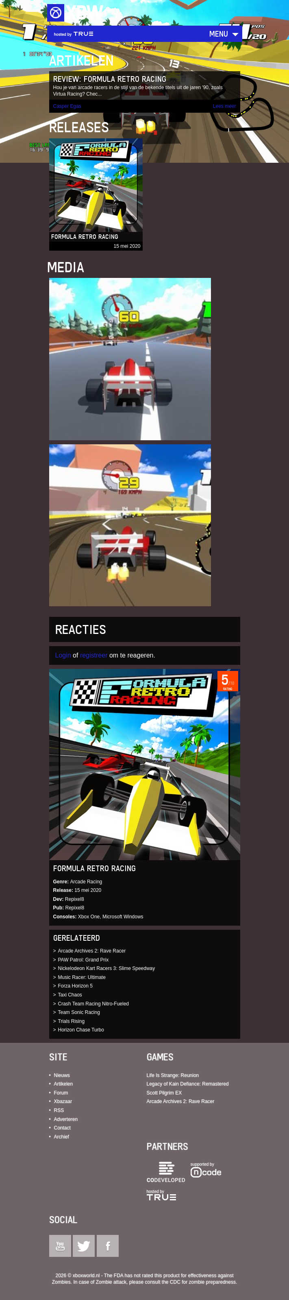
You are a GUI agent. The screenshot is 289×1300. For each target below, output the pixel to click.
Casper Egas (67, 106)
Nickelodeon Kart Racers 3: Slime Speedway (106, 968)
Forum (61, 1093)
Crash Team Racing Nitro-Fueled (93, 1004)
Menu (218, 33)
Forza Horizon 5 (75, 986)
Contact (62, 1128)
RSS (59, 1110)
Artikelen (63, 1084)
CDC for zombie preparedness (203, 1282)
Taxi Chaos (70, 995)
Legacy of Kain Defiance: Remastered (188, 1084)
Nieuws (62, 1075)
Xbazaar (63, 1101)
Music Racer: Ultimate (82, 977)
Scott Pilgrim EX (164, 1093)
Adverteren (66, 1119)
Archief (61, 1137)
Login (63, 655)
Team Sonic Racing (79, 1012)
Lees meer (224, 106)
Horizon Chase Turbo (81, 1030)
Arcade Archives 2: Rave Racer (92, 951)
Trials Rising (71, 1021)
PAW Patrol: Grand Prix (83, 960)
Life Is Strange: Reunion (173, 1075)
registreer (94, 655)
